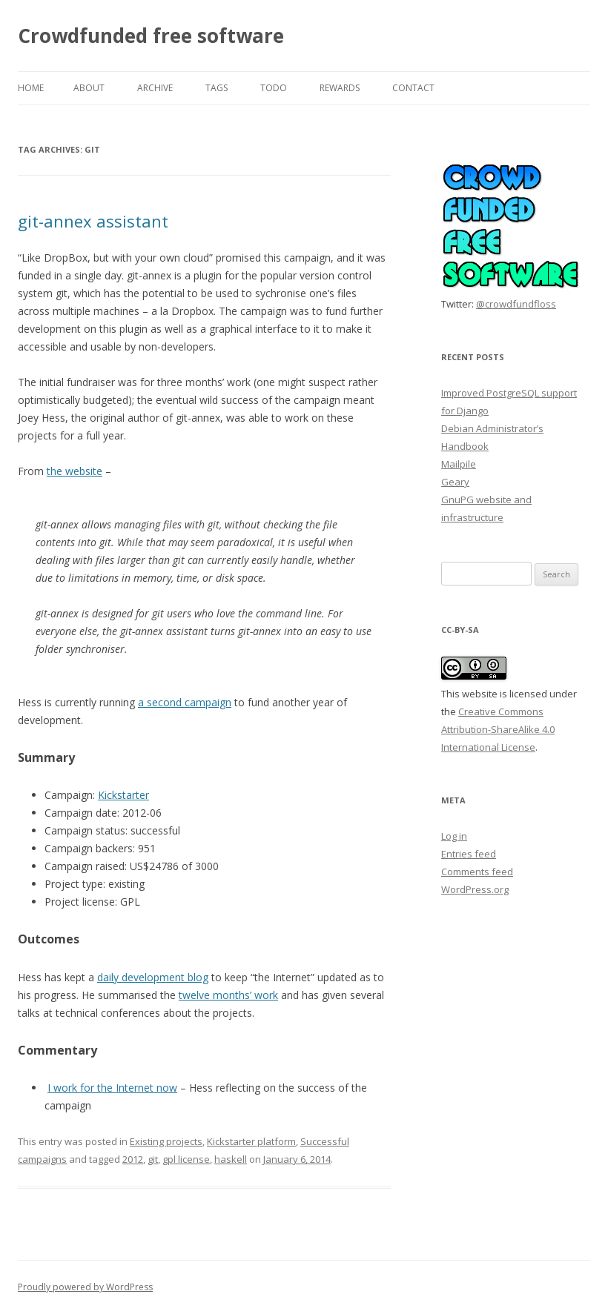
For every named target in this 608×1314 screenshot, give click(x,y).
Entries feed (468, 853)
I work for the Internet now (112, 1088)
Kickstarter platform (251, 1141)
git (153, 1159)
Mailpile (458, 464)
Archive (155, 88)
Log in (454, 836)
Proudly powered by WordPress (85, 1287)
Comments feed (477, 871)
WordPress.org (475, 889)
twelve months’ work (228, 995)
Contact (413, 88)
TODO (273, 88)
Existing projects (166, 1141)
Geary (455, 481)
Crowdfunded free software (151, 35)
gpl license (186, 1159)
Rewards (340, 88)
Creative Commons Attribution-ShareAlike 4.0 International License (498, 729)
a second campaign (184, 702)
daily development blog (152, 977)
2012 (132, 1159)
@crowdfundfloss (516, 304)
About (89, 88)
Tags (216, 88)
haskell (230, 1159)
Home (31, 88)
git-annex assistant (93, 221)
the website (74, 471)
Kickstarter (123, 795)
